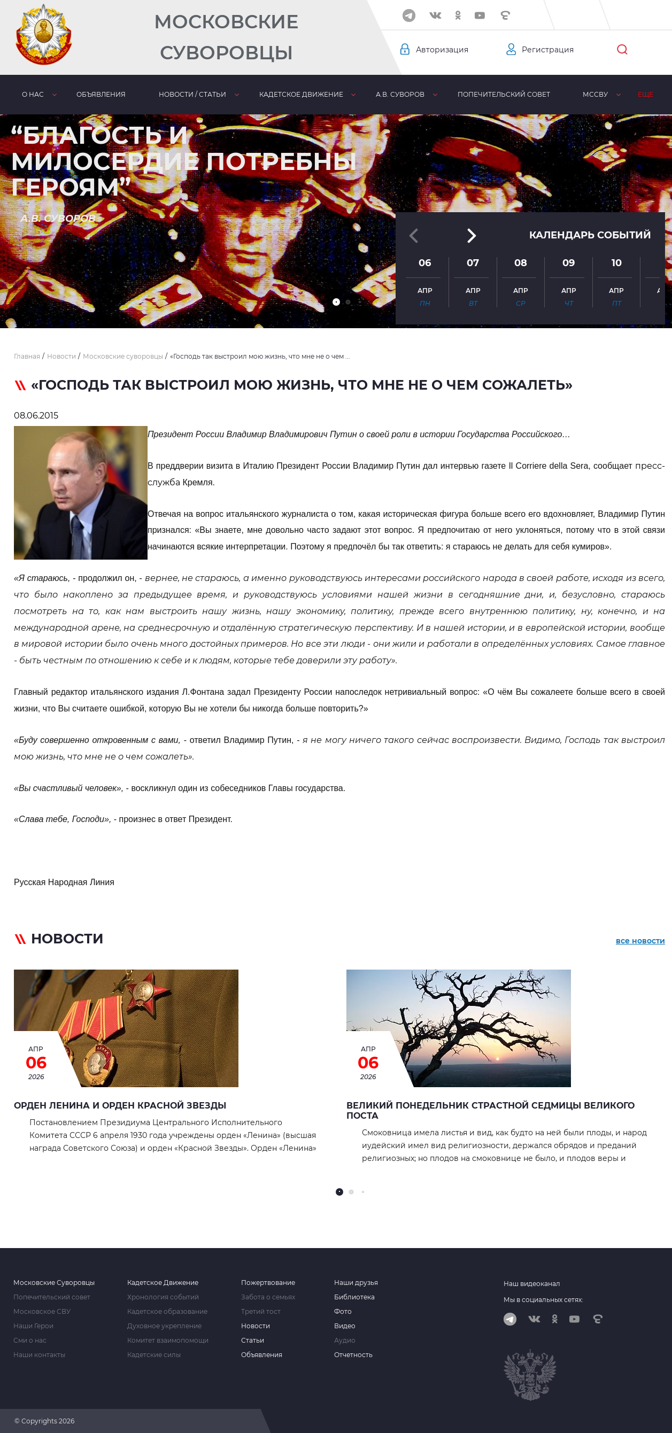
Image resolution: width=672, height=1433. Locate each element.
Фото (343, 1311)
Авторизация (442, 50)
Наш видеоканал (532, 1284)
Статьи (252, 1340)
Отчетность (353, 1355)
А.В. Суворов (400, 94)
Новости (255, 1326)
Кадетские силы (154, 1355)
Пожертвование (268, 1283)
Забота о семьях (268, 1297)
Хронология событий (163, 1297)
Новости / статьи (192, 94)
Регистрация (548, 50)
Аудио (345, 1340)
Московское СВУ (42, 1311)
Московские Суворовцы (226, 37)
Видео (345, 1326)
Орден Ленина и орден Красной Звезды (120, 1106)
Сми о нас (30, 1340)
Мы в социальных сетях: (543, 1300)
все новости (640, 941)
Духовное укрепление (164, 1326)
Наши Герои (33, 1326)
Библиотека (354, 1297)
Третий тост (261, 1311)
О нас (33, 94)
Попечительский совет (504, 94)
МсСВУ (595, 94)
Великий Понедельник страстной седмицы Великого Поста (490, 1111)
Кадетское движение (301, 94)
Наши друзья (356, 1283)
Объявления (101, 94)
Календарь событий (590, 235)
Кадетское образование (167, 1311)
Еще (645, 94)
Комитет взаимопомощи (167, 1340)
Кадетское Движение (162, 1283)
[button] (336, 302)
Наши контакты (39, 1355)
